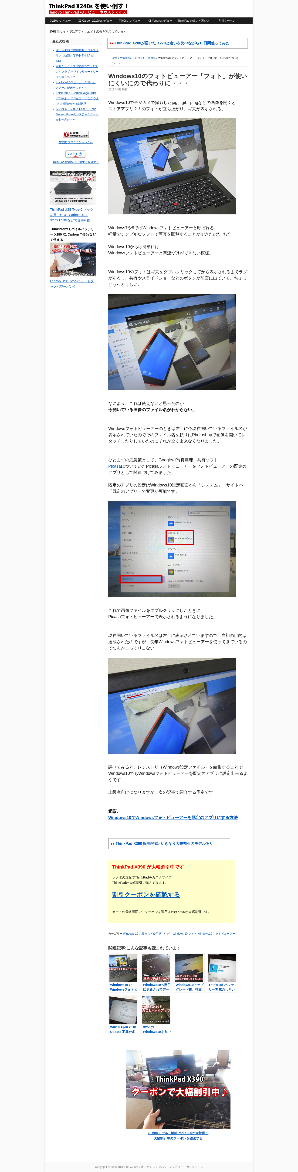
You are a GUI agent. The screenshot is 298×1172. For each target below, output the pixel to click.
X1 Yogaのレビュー (160, 20)
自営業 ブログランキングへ (75, 142)
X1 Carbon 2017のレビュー (95, 20)
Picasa (114, 466)
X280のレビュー (60, 20)
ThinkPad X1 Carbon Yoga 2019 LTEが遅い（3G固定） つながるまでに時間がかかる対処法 (77, 98)
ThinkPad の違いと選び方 (193, 20)
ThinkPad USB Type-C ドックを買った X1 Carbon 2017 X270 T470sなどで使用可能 (71, 215)
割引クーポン (227, 20)
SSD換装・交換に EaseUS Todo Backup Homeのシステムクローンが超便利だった (77, 114)
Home (114, 58)
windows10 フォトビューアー (216, 933)
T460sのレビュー (130, 20)
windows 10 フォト (185, 933)
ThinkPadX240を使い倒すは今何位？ (76, 162)
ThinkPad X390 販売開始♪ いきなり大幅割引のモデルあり (164, 844)
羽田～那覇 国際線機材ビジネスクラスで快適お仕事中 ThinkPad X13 (77, 56)
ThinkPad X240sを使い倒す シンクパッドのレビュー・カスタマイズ (87, 8)
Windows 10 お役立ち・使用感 (138, 58)
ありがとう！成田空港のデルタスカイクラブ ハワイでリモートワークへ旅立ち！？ (77, 72)
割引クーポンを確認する (146, 894)
